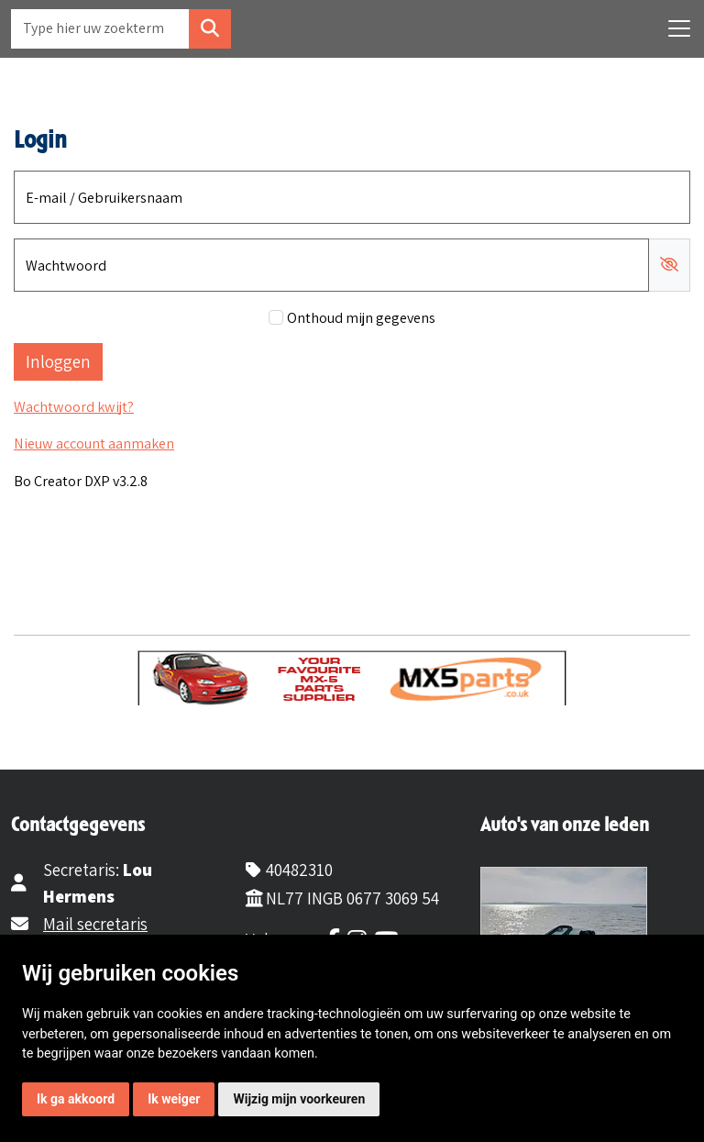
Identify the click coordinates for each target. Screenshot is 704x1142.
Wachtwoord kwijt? (74, 406)
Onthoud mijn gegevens (361, 317)
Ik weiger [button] (174, 1099)
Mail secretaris (95, 924)
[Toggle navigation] (679, 28)
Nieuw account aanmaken (94, 443)
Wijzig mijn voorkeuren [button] (299, 1099)
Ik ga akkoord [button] (76, 1099)
